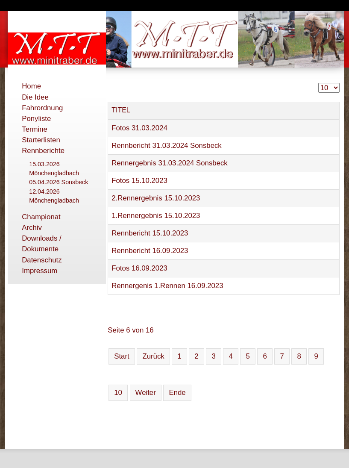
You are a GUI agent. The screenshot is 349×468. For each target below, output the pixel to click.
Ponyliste (36, 119)
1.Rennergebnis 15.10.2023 (155, 216)
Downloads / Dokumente (41, 243)
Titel (120, 110)
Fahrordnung (42, 108)
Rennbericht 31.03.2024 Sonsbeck (166, 145)
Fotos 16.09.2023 (139, 268)
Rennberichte (43, 151)
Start (121, 356)
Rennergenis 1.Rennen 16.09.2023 (167, 286)
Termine (34, 129)
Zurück (153, 356)
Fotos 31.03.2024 (139, 128)
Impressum (39, 271)
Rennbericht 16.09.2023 (149, 251)
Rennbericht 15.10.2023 (149, 233)
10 (118, 393)
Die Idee (35, 97)
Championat (41, 217)
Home (31, 86)
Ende (177, 393)
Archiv (32, 228)
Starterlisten (41, 140)
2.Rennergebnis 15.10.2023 (155, 198)
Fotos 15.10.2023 (139, 181)
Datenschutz (42, 260)
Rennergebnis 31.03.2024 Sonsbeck (169, 163)
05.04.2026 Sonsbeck (58, 182)
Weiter (145, 393)
